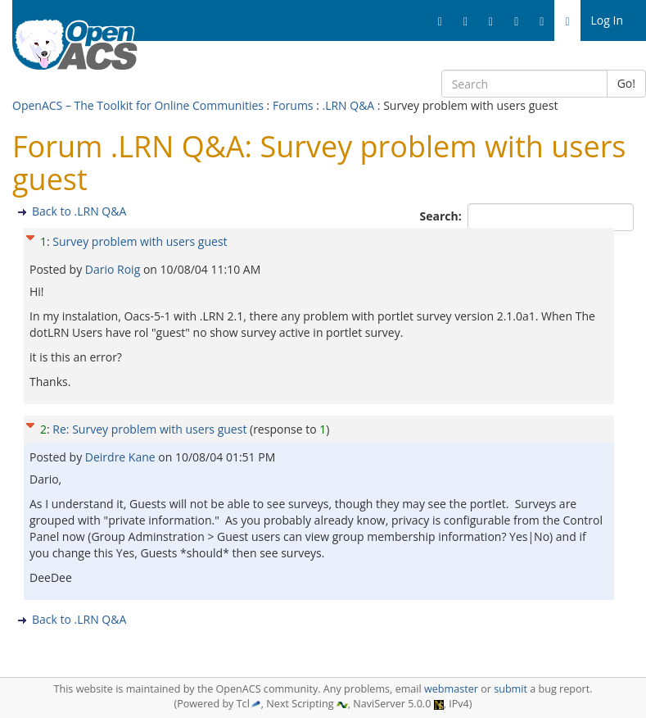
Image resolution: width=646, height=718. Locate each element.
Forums (293, 105)
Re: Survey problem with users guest (149, 429)
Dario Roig (114, 269)
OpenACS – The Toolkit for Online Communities (138, 105)
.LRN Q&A (348, 105)
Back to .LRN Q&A (79, 211)
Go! (626, 83)
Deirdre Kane (122, 457)
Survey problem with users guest (139, 241)
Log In (607, 20)
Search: (442, 216)
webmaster (451, 689)
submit (510, 689)
